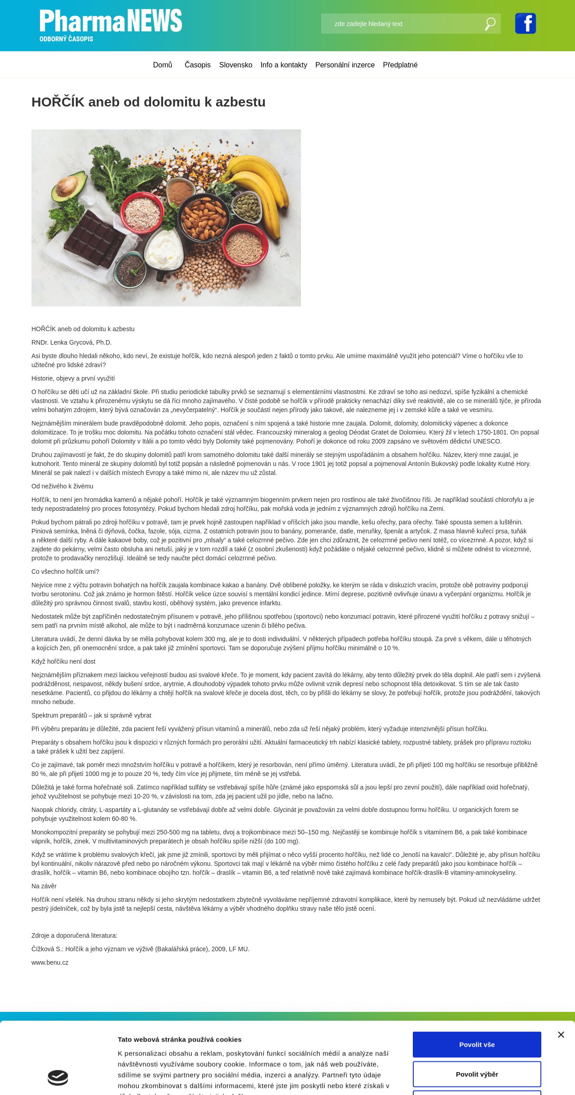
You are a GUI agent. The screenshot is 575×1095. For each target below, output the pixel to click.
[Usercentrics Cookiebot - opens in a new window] (58, 1077)
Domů (162, 65)
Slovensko (235, 65)
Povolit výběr (477, 1007)
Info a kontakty (284, 65)
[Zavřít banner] (561, 967)
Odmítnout (477, 1036)
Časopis (198, 65)
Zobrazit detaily (475, 1077)
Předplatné (400, 65)
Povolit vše (477, 977)
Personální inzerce (345, 65)
